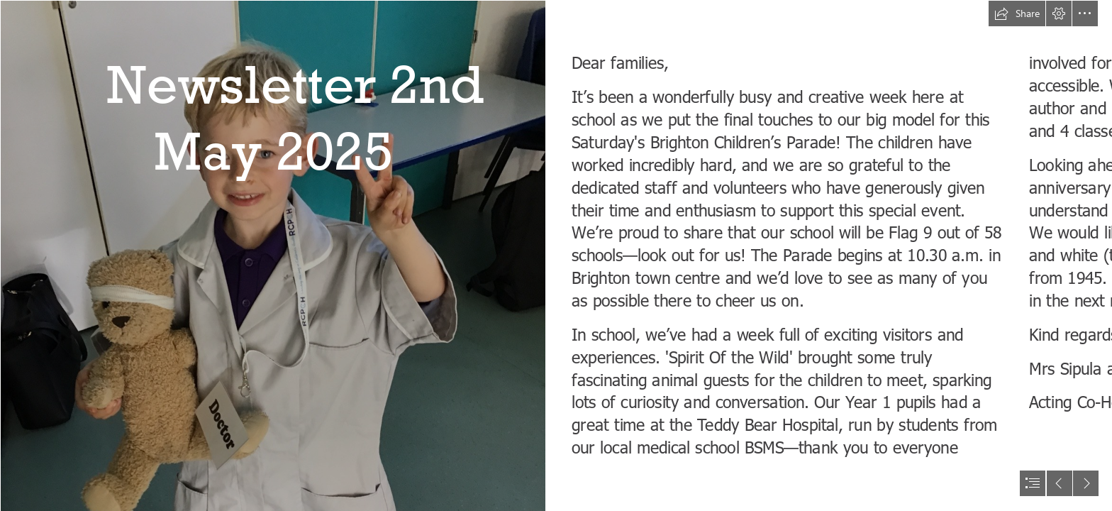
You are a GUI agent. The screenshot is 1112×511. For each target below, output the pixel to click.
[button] (1017, 13)
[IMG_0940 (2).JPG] (272, 255)
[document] (556, 255)
